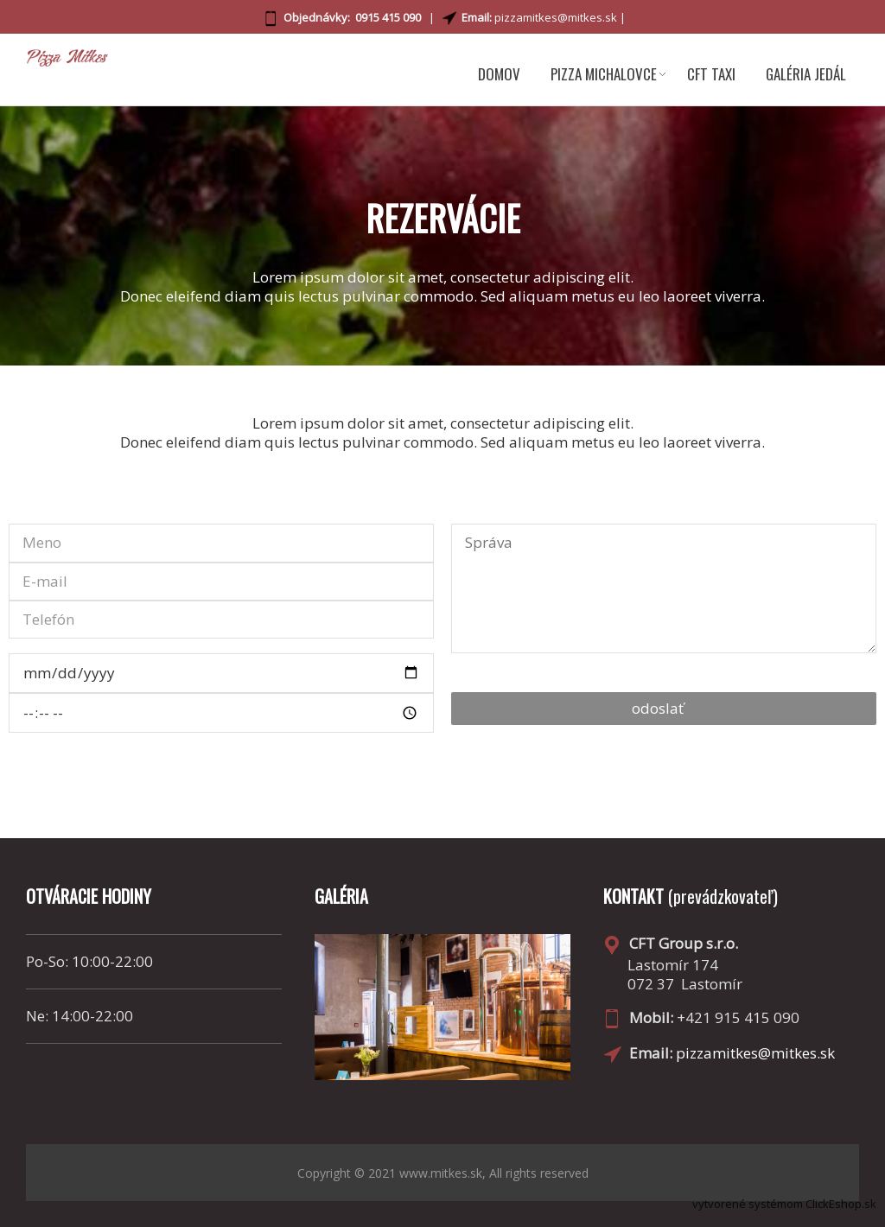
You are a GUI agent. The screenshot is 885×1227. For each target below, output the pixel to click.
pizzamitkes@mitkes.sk (555, 17)
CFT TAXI (711, 74)
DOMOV (499, 74)
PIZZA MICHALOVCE (604, 74)
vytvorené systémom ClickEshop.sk (784, 1203)
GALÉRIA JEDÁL (806, 74)
